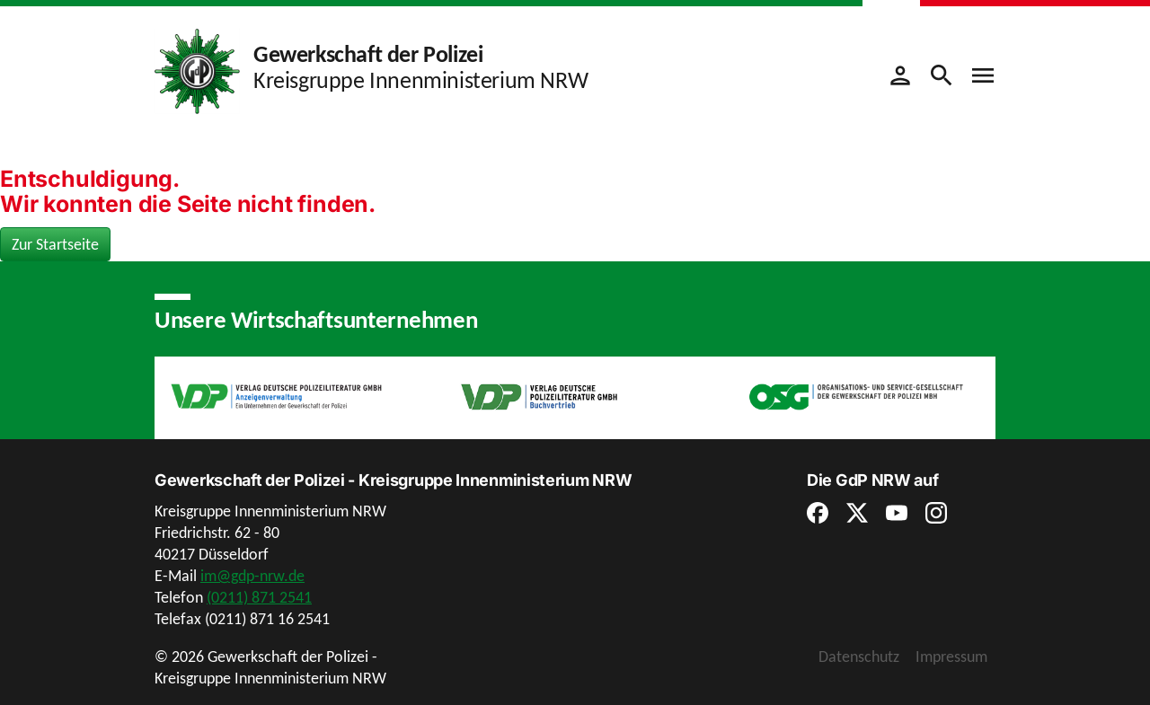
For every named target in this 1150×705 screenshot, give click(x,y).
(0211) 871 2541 (259, 597)
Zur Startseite (55, 244)
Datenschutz (858, 656)
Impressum (951, 656)
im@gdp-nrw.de (252, 576)
